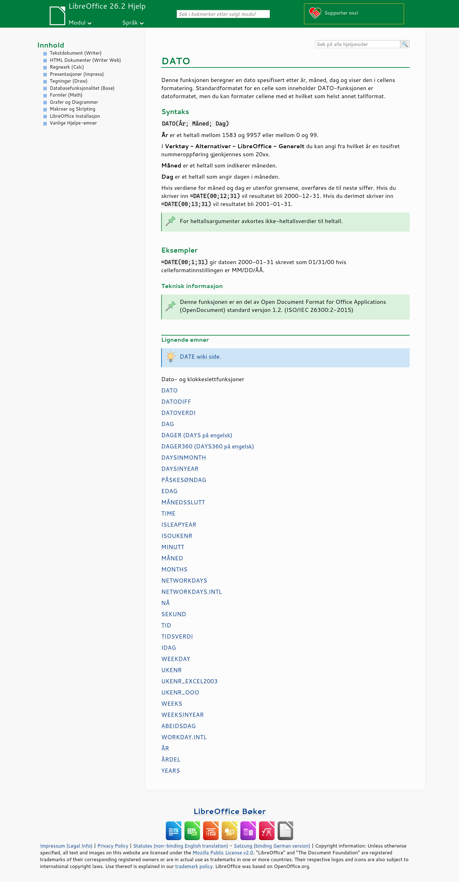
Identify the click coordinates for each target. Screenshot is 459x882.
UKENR (171, 670)
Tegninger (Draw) (69, 81)
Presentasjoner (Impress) (77, 74)
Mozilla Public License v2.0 (223, 852)
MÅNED (172, 558)
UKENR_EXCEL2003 (189, 681)
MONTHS (174, 569)
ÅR (165, 748)
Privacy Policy (112, 845)
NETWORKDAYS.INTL (191, 591)
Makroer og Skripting (72, 109)
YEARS (170, 770)
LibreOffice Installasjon (75, 116)
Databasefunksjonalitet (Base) (82, 88)
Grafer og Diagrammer (74, 102)
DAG (167, 424)
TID (166, 625)
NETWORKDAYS (184, 580)
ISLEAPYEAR (178, 524)
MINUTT (172, 547)
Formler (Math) (66, 95)
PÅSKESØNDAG (183, 480)
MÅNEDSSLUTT (183, 502)
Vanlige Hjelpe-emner (73, 123)
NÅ (165, 603)
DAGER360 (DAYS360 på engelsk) (207, 446)
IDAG (168, 647)
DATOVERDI (178, 413)
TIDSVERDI (177, 636)
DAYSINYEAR (179, 468)
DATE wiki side (200, 356)
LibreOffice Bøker (229, 811)
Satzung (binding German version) (272, 845)
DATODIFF (176, 401)
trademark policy (193, 866)
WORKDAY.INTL (184, 737)
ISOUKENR (176, 536)
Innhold (50, 45)
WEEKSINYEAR (182, 715)
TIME (168, 513)
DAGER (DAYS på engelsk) (196, 435)
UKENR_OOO (180, 692)
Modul (77, 22)
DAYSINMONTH (183, 457)
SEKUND (173, 614)
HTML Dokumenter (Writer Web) (85, 60)
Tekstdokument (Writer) (76, 53)
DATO (169, 390)
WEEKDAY (175, 659)
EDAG (169, 491)
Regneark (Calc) (67, 67)
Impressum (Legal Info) (66, 845)
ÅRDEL (170, 759)
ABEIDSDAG (178, 726)
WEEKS (171, 703)
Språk (130, 22)
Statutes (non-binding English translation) (180, 845)
